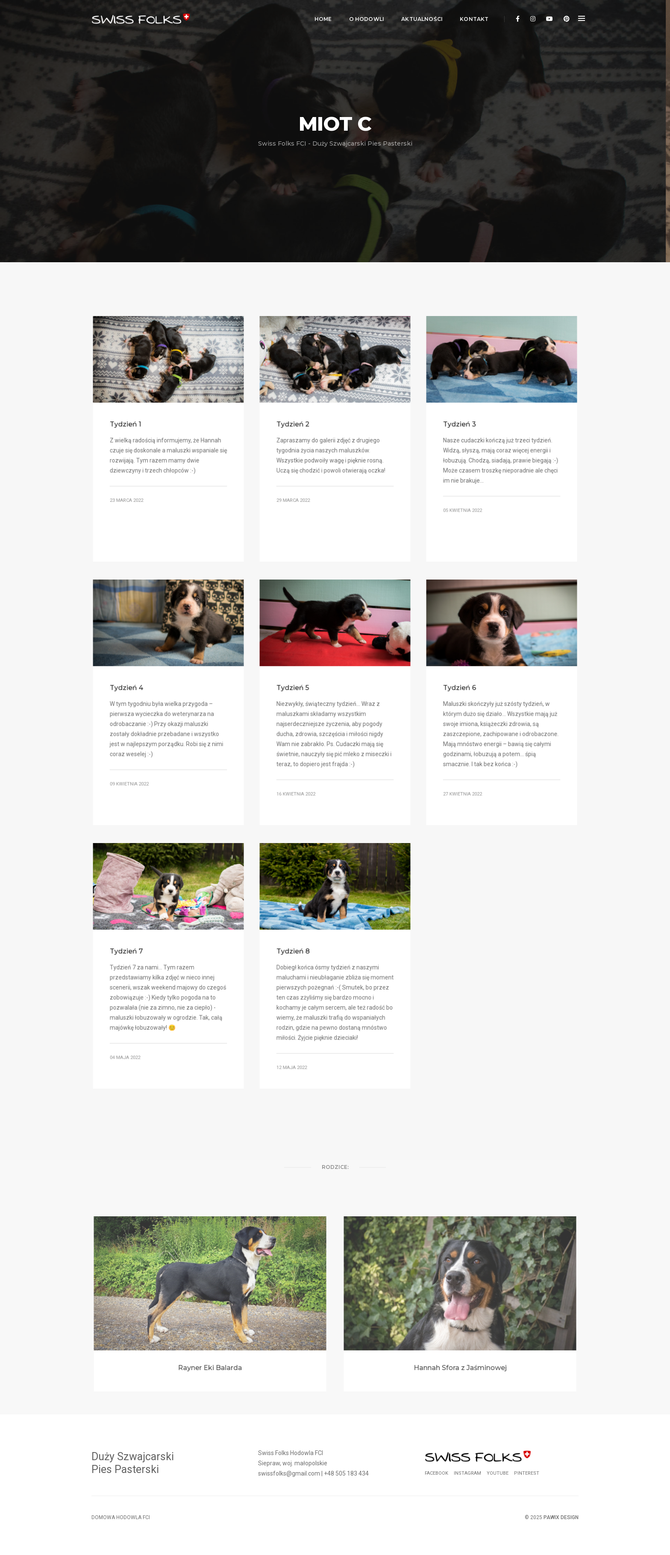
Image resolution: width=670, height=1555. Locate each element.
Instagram (467, 1473)
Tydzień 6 (461, 688)
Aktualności (420, 15)
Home (320, 15)
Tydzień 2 (295, 425)
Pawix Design (561, 1517)
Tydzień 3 (461, 425)
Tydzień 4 (128, 688)
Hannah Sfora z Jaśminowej (460, 1364)
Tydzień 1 (127, 425)
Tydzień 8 (295, 952)
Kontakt (472, 15)
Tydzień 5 (294, 688)
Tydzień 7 (128, 952)
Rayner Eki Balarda (210, 1364)
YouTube (497, 1473)
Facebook (436, 1473)
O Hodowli (364, 15)
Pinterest (526, 1473)
